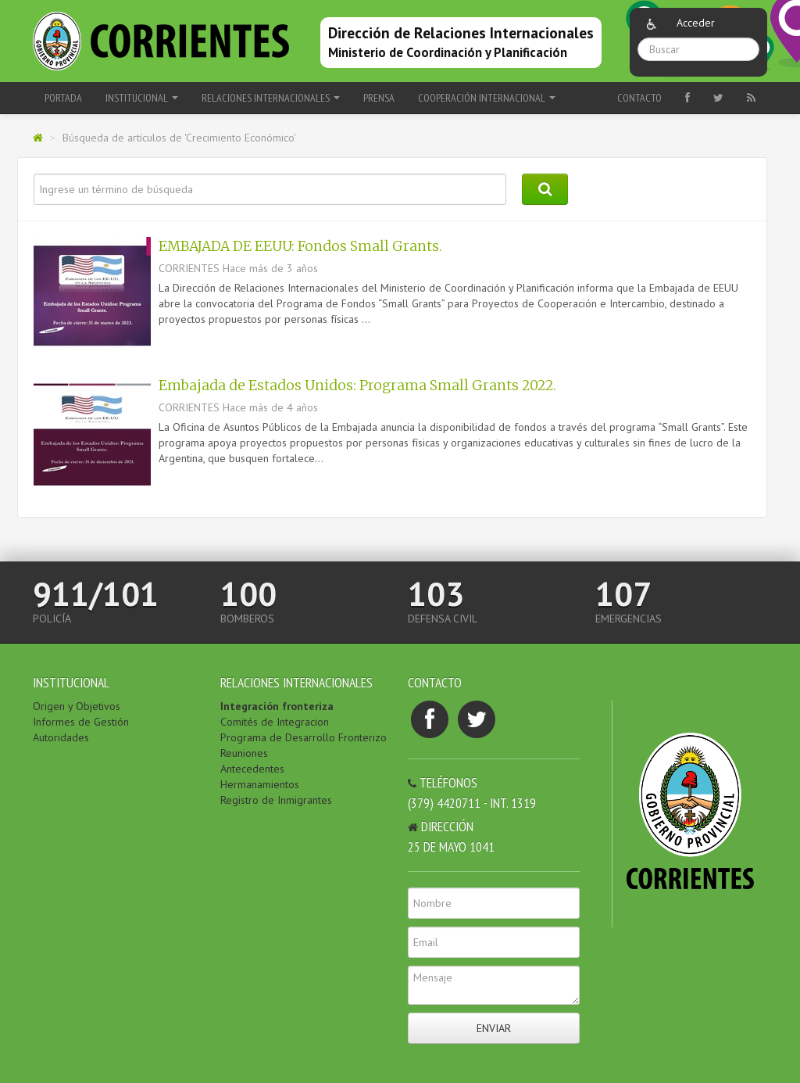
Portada (63, 98)
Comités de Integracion (274, 722)
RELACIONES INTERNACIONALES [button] (271, 98)
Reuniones (244, 753)
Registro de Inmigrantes (276, 800)
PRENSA (379, 98)
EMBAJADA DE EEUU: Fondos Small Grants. (300, 246)
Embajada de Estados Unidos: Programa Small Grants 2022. (357, 385)
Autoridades (61, 737)
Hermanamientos (259, 784)
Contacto (639, 98)
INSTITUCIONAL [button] (141, 98)
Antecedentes (252, 769)
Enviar (494, 1028)
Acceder (696, 23)
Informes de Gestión (81, 722)
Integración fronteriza (277, 706)
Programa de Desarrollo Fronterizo (303, 737)
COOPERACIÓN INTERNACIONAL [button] (486, 98)
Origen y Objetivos (76, 706)
